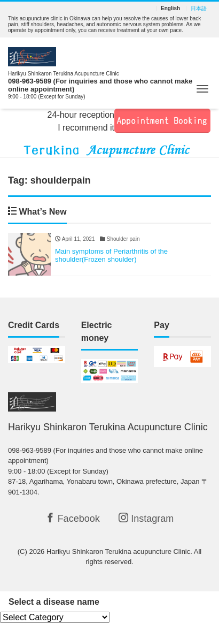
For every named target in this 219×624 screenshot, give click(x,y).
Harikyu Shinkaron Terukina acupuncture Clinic (118, 551)
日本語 (199, 8)
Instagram (146, 518)
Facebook (72, 518)
